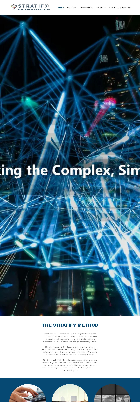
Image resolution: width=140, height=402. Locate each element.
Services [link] (71, 8)
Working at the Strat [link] (120, 8)
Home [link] (61, 8)
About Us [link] (101, 8)
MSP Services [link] (86, 8)
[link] (30, 7)
